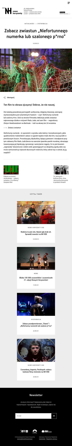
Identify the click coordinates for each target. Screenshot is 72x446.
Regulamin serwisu (51, 439)
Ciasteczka (42, 439)
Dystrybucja (43, 23)
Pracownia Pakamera (51, 437)
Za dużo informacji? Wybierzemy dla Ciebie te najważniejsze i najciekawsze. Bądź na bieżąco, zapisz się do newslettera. (36, 404)
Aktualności (29, 23)
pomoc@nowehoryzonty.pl (24, 439)
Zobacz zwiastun (14, 128)
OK (54, 416)
